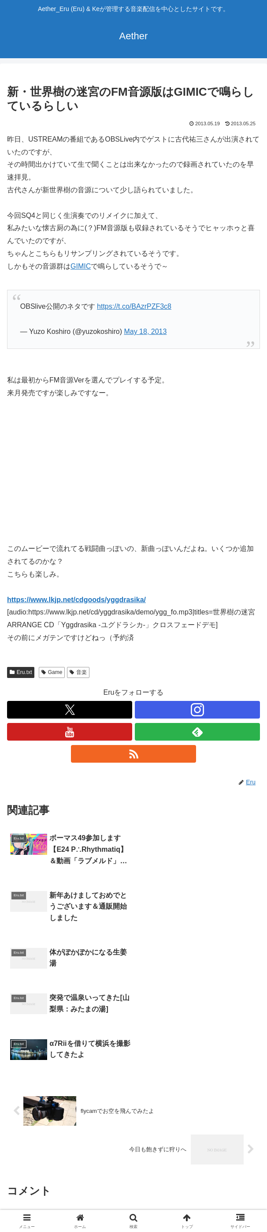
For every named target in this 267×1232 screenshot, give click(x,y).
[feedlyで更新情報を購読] (197, 732)
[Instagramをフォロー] (197, 710)
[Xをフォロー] (69, 710)
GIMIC (80, 266)
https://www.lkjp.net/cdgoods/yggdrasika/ (76, 599)
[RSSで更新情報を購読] (133, 754)
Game (51, 672)
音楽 (78, 672)
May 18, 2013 (145, 331)
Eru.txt (21, 672)
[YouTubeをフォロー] (69, 732)
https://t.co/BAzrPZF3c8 (134, 306)
